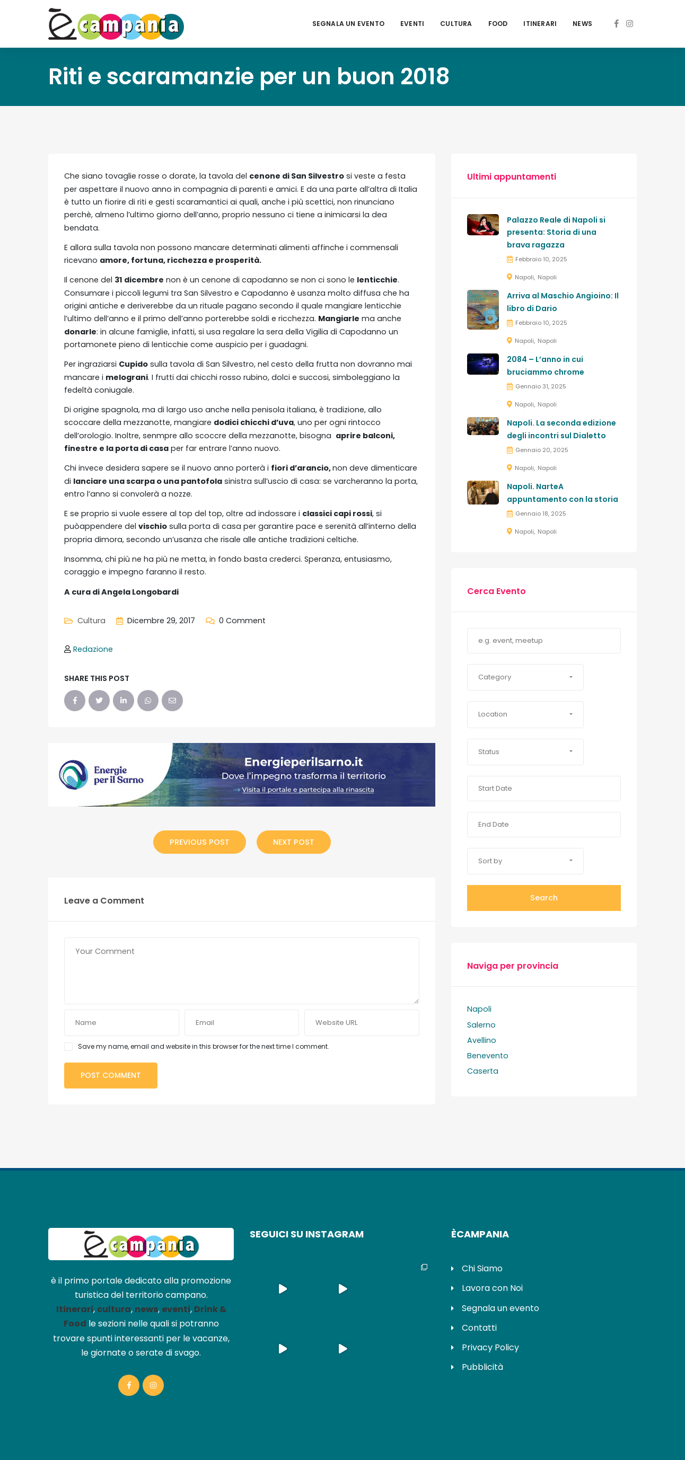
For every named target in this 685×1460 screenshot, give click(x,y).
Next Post (293, 842)
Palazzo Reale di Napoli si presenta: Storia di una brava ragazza (556, 233)
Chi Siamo (482, 1268)
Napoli (524, 277)
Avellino (481, 1040)
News (582, 23)
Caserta (482, 1071)
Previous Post (200, 842)
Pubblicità (482, 1367)
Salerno (481, 1025)
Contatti (479, 1328)
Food (498, 23)
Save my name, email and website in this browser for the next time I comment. (203, 1046)
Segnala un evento (348, 23)
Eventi (412, 23)
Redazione (93, 649)
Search (544, 897)
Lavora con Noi (492, 1288)
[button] (525, 677)
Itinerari (540, 23)
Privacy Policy (490, 1347)
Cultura (456, 23)
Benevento (487, 1055)
